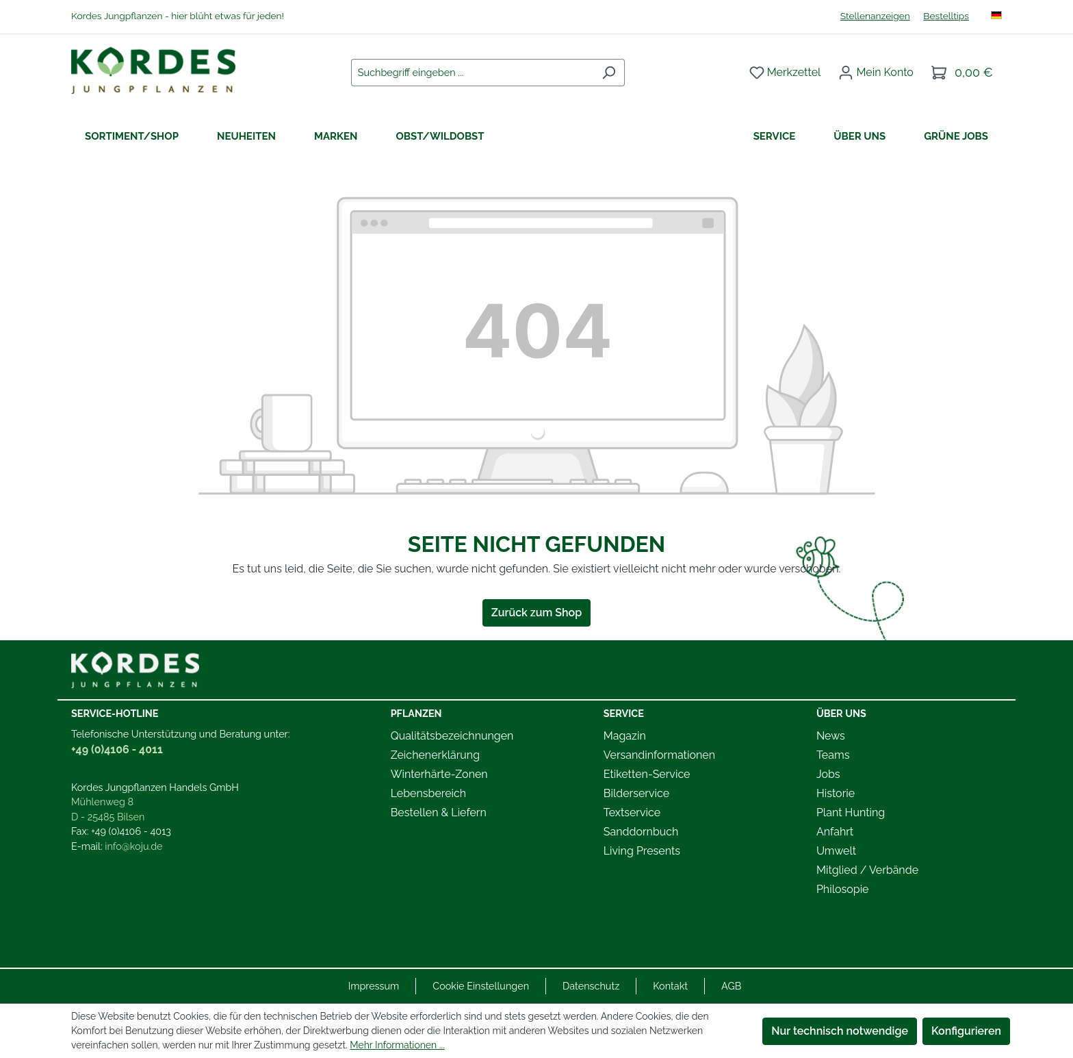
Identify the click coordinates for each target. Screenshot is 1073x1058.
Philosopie (842, 889)
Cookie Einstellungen (480, 986)
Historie (835, 793)
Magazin (625, 735)
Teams (833, 754)
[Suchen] (609, 72)
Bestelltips (946, 15)
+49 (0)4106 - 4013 (131, 831)
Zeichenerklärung (435, 754)
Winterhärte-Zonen (439, 774)
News (830, 735)
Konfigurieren (966, 1030)
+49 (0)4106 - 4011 (117, 749)
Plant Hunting (850, 812)
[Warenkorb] (962, 72)
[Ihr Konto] (875, 72)
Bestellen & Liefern (439, 812)
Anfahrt (834, 831)
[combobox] (472, 72)
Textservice (632, 812)
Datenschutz (591, 986)
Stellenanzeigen (875, 15)
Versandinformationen (659, 754)
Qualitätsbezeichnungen (452, 735)
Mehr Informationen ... (397, 1045)
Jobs (828, 774)
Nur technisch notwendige (839, 1030)
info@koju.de (133, 846)
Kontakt (670, 986)
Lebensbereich (428, 793)
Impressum (374, 986)
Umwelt (836, 850)
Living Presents (642, 850)
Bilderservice (636, 793)
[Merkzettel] (785, 72)
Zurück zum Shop (536, 612)
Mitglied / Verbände (867, 870)
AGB (731, 986)
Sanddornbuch (641, 831)
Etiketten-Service (647, 774)
